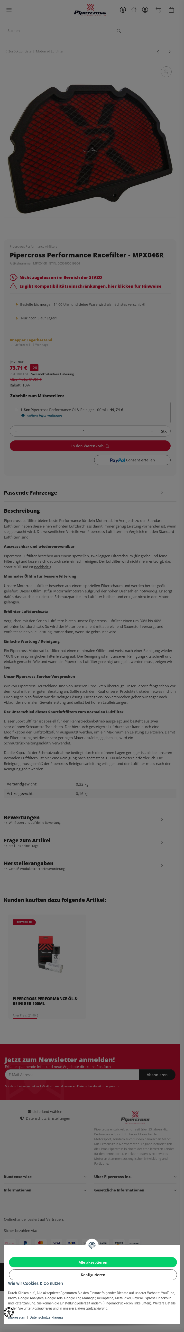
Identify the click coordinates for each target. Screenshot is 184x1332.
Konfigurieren (93, 1274)
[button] (9, 1312)
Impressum (16, 1317)
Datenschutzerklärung (46, 1317)
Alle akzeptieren (93, 1262)
